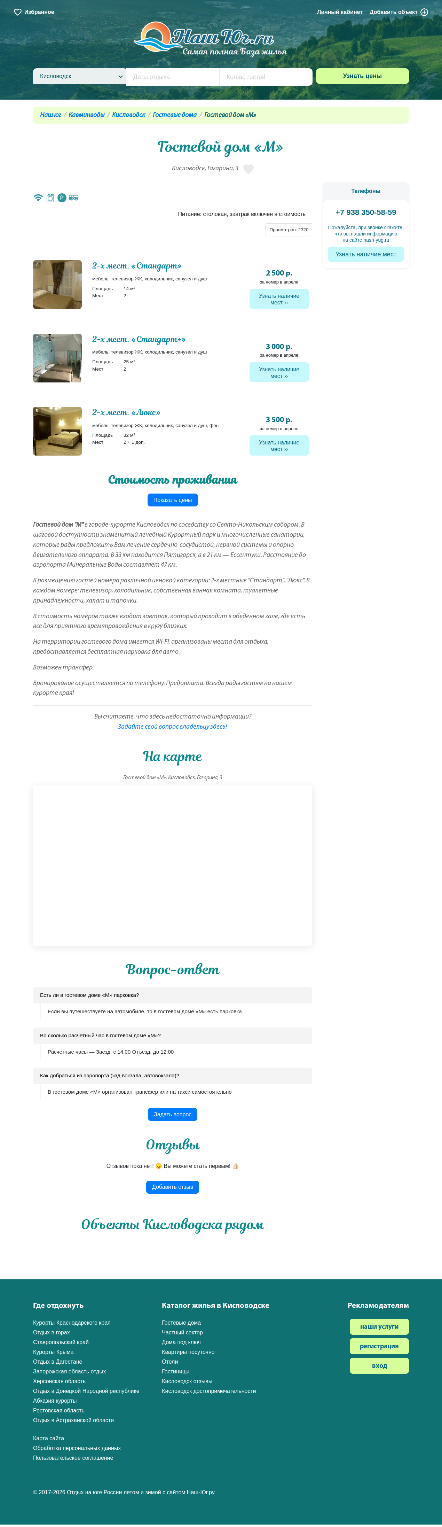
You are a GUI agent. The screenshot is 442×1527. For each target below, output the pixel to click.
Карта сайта (48, 1441)
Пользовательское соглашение (73, 1461)
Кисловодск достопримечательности (209, 1394)
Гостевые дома (175, 115)
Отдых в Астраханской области (73, 1423)
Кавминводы (86, 115)
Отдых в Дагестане (57, 1364)
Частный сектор (182, 1335)
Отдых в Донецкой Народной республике (86, 1394)
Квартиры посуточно (188, 1355)
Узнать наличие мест (279, 299)
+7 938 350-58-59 (366, 212)
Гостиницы (175, 1374)
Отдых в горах (51, 1335)
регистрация (379, 1349)
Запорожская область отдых (69, 1374)
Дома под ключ (181, 1345)
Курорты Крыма (53, 1355)
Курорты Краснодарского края (72, 1325)
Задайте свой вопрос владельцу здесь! (172, 730)
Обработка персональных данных (77, 1451)
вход (379, 1369)
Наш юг (50, 115)
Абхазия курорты (55, 1403)
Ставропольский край (61, 1345)
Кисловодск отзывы (187, 1384)
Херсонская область (59, 1384)
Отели (170, 1364)
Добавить (399, 12)
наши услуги (379, 1330)
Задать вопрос (172, 1117)
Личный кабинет (340, 12)
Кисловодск (128, 115)
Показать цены (172, 502)
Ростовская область (59, 1413)
